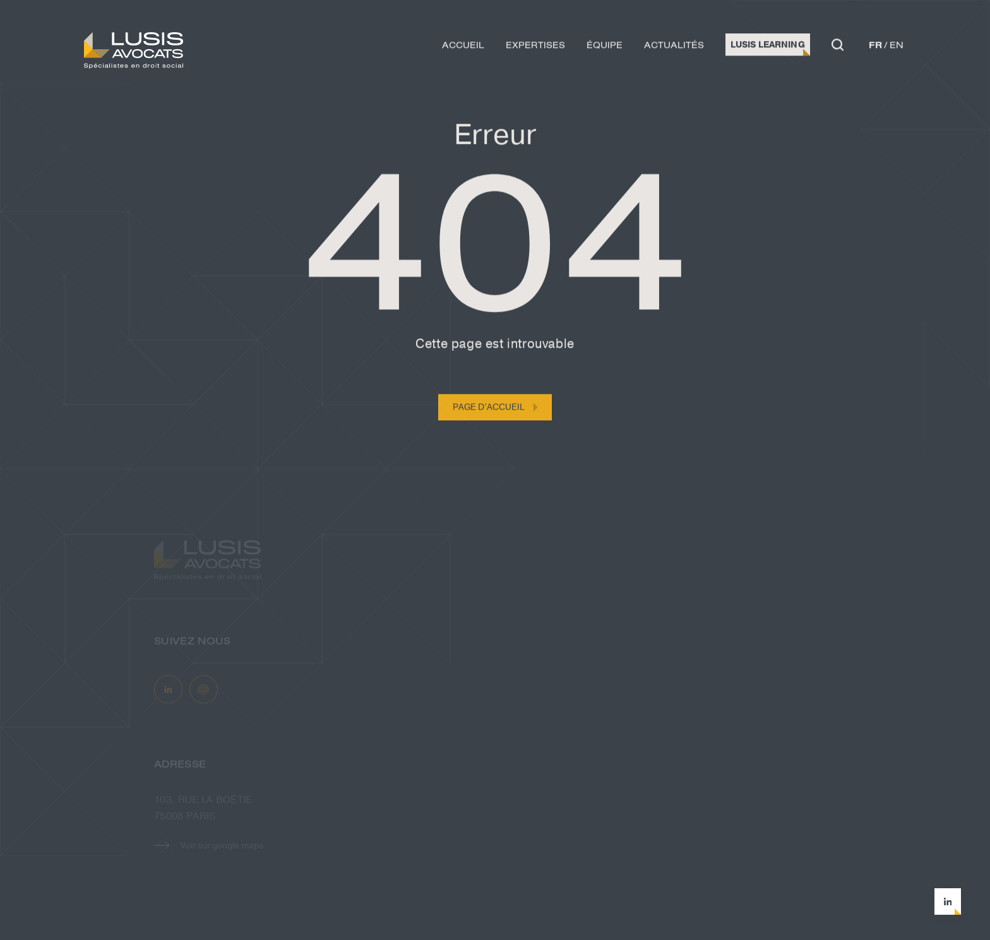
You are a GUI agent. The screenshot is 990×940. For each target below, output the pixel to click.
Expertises (535, 46)
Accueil (463, 46)
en (897, 46)
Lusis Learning (768, 46)
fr (875, 46)
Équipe (605, 46)
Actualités (674, 46)
